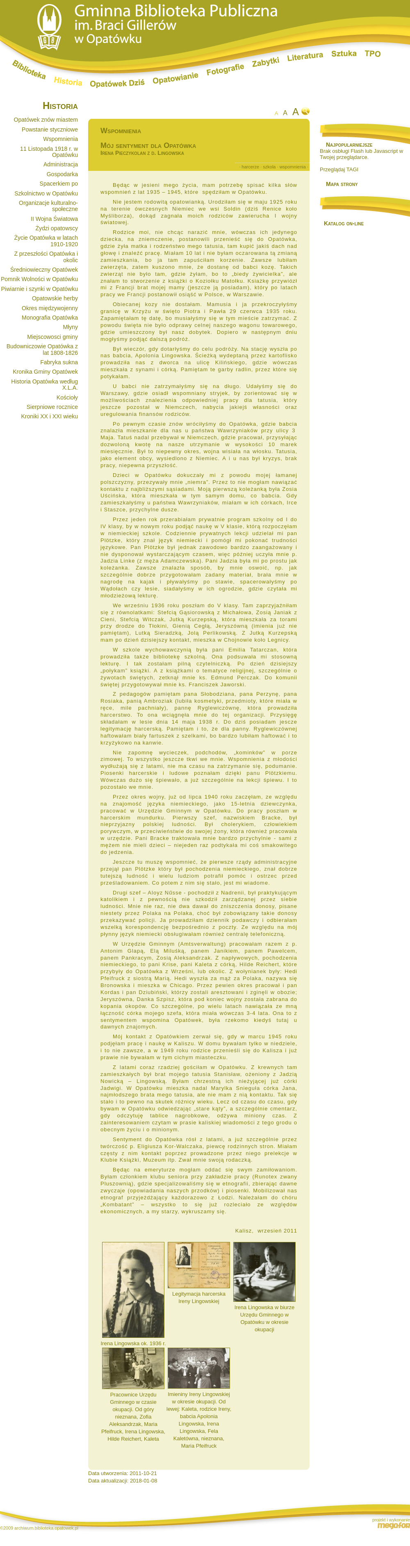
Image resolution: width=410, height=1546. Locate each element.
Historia (68, 81)
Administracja (60, 164)
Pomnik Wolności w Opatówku (39, 279)
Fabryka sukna (59, 362)
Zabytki (265, 62)
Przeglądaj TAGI (339, 169)
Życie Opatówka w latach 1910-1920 (46, 240)
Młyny (70, 327)
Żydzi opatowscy (57, 228)
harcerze (250, 166)
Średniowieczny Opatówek (44, 269)
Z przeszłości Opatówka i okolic (46, 256)
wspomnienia (293, 166)
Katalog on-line (344, 223)
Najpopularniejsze (349, 144)
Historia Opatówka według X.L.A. (44, 384)
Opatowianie (175, 79)
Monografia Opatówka (50, 317)
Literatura (305, 57)
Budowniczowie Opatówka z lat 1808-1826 (42, 349)
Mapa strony (342, 184)
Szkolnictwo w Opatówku (46, 193)
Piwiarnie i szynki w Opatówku (39, 289)
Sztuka (344, 53)
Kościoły (67, 397)
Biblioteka (29, 69)
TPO (373, 53)
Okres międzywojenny (50, 308)
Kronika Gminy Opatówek (45, 371)
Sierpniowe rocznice (52, 407)
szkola (269, 166)
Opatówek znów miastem (46, 119)
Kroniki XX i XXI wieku (49, 416)
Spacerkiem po (59, 183)
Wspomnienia (60, 139)
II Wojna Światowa (54, 219)
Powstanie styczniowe (50, 129)
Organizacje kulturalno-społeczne (48, 206)
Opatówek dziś (117, 83)
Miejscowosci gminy (52, 337)
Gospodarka (62, 174)
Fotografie (225, 69)
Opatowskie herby (55, 298)
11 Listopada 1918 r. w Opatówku (49, 151)
